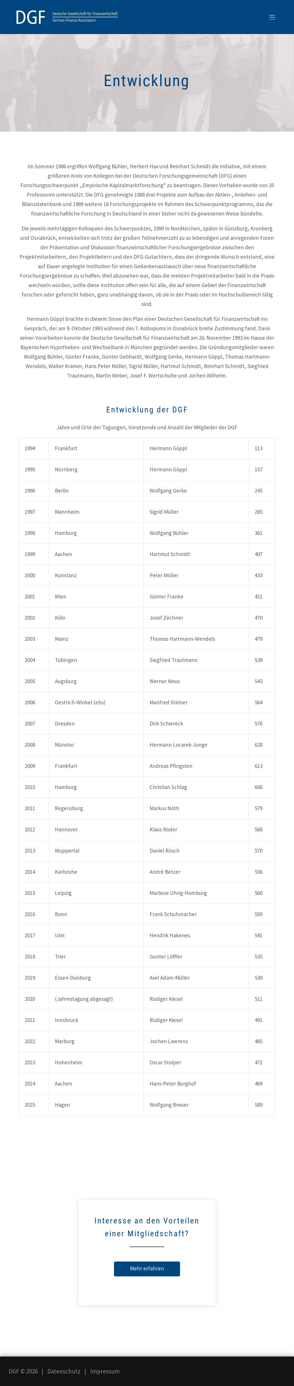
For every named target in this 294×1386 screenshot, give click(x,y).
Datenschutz (63, 1371)
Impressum (105, 1371)
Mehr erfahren (147, 1268)
